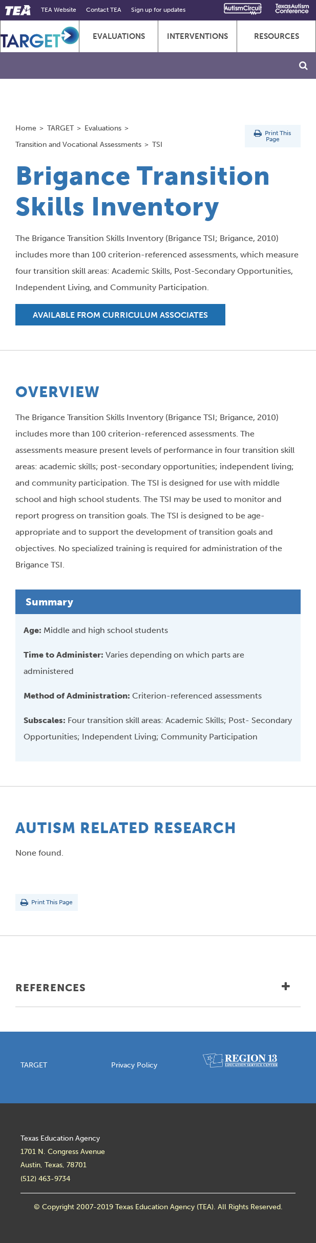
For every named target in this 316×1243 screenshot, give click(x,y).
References (152, 988)
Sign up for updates (158, 9)
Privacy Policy (134, 1065)
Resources (276, 36)
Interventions (197, 36)
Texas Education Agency (60, 1138)
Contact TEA (103, 9)
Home (25, 128)
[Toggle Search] (303, 65)
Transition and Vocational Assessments (78, 144)
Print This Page (272, 136)
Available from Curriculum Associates (120, 315)
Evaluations (119, 36)
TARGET (60, 128)
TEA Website (58, 9)
